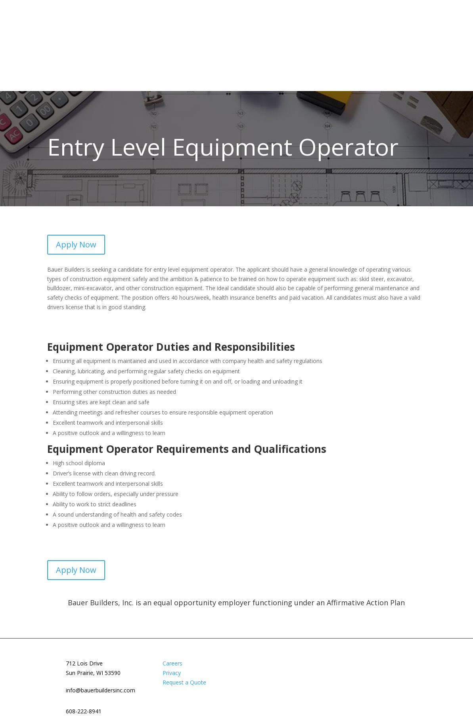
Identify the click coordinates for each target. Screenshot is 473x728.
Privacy (172, 673)
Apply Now (76, 244)
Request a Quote (184, 682)
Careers (172, 663)
